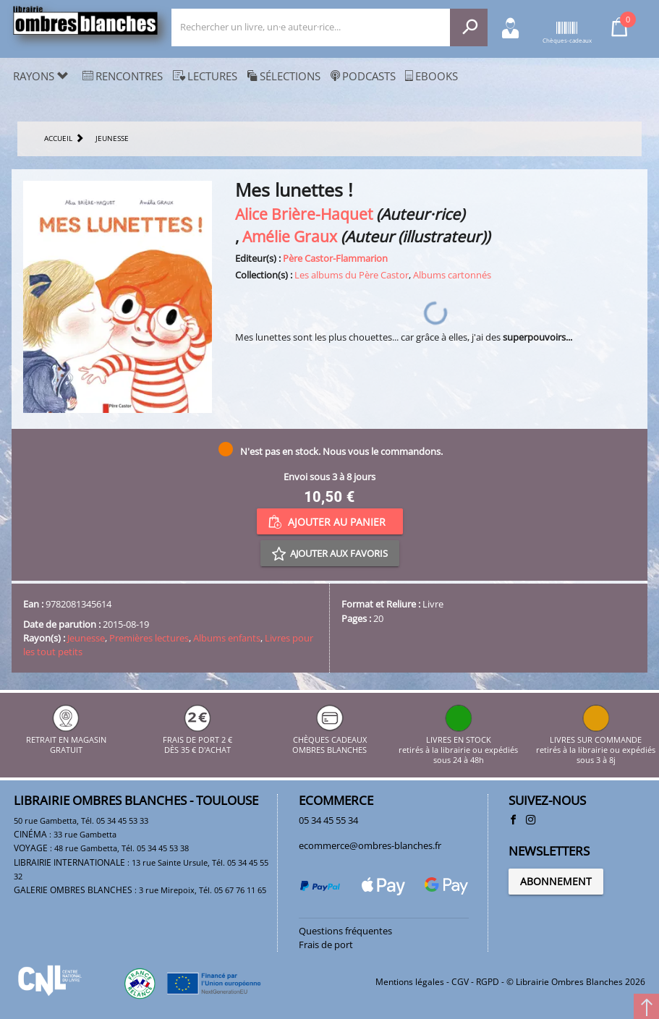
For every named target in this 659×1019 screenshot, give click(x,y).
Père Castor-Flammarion (335, 258)
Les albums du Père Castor (351, 274)
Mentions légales (409, 982)
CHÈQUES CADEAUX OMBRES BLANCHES (329, 739)
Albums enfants (226, 637)
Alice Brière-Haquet (304, 213)
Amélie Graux (289, 236)
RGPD (487, 982)
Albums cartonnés (452, 274)
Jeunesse (86, 637)
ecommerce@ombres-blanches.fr (370, 845)
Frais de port (326, 944)
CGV (460, 982)
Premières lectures (149, 637)
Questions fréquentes (345, 930)
